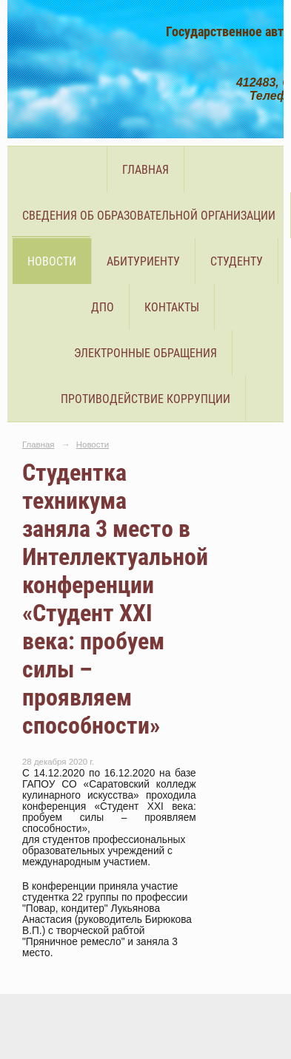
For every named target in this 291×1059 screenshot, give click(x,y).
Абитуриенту (143, 261)
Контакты (171, 307)
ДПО (102, 307)
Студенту (236, 261)
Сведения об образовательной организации (148, 216)
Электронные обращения (145, 353)
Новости (51, 261)
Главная (145, 170)
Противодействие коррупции (145, 399)
